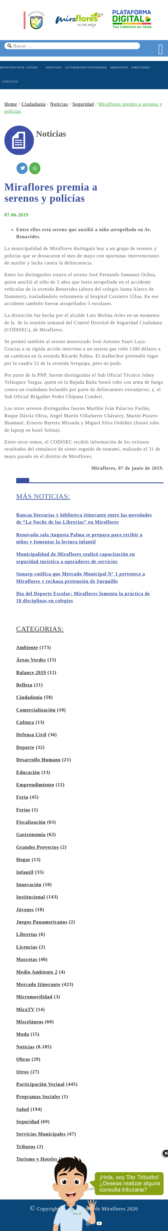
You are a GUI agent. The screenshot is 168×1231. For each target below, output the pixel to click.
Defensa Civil (31, 734)
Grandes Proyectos (37, 847)
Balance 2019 (31, 672)
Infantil (25, 872)
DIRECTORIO (141, 67)
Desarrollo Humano (38, 759)
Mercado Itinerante (38, 984)
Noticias (59, 104)
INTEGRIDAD (97, 67)
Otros (22, 1072)
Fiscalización (31, 822)
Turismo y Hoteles (36, 1159)
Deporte (25, 747)
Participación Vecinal (40, 1084)
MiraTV (25, 1009)
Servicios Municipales (41, 1134)
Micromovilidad (34, 997)
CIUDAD (32, 67)
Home (10, 104)
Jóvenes (25, 909)
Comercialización (35, 710)
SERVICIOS (53, 67)
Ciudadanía (34, 104)
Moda (22, 1034)
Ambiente (27, 647)
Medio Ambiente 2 (36, 972)
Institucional (30, 897)
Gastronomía (31, 834)
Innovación (29, 884)
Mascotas (26, 959)
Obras (23, 1059)
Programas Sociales (38, 1096)
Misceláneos (30, 1022)
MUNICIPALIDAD (10, 67)
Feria (22, 797)
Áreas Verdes (31, 660)
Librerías (26, 934)
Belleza (24, 685)
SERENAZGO (119, 67)
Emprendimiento (35, 784)
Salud (22, 1109)
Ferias (23, 810)
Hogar (23, 859)
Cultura (25, 722)
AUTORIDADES (75, 67)
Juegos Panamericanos (41, 922)
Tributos (26, 1146)
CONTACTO (10, 81)
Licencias (26, 947)
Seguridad (83, 104)
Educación (28, 772)
